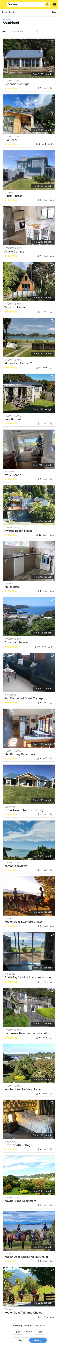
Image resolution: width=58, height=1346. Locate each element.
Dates (4, 12)
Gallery (38, 1340)
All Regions (7, 20)
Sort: (6, 31)
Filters (53, 12)
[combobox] (28, 4)
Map (20, 1340)
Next (40, 1332)
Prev (18, 1332)
